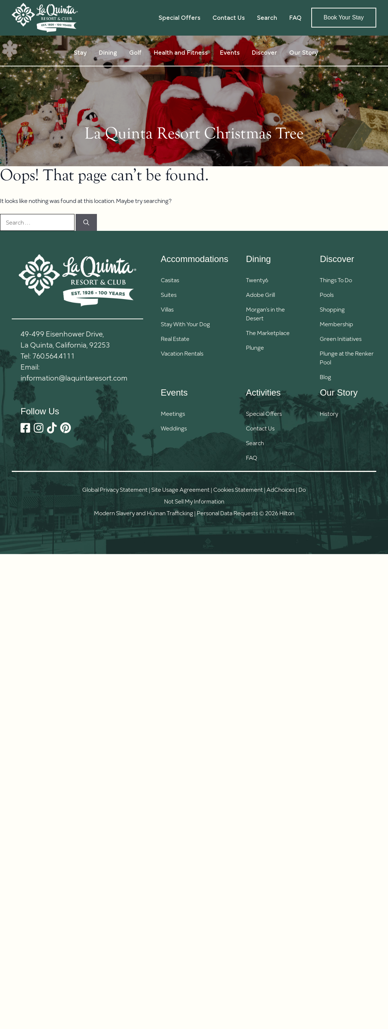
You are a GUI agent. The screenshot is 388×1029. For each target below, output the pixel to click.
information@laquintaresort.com (74, 377)
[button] (264, 443)
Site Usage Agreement (180, 489)
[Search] (86, 222)
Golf (135, 52)
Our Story (303, 52)
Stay (80, 52)
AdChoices (280, 489)
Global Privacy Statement (115, 489)
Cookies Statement (238, 489)
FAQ (295, 17)
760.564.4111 (53, 355)
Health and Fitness (181, 52)
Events (230, 52)
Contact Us (229, 17)
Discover (264, 52)
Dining (108, 52)
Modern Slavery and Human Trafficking (143, 513)
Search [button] (267, 17)
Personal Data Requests (227, 513)
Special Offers (179, 17)
